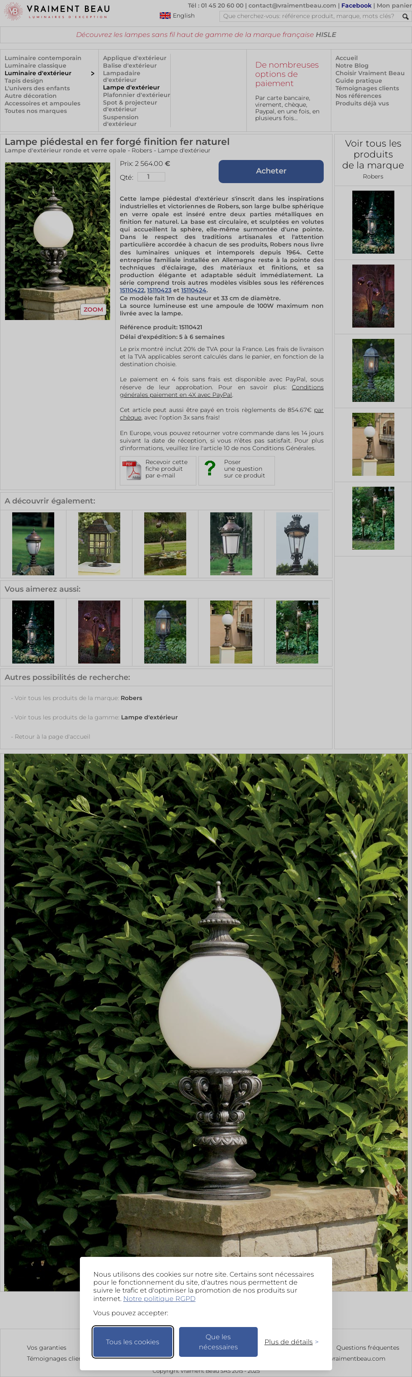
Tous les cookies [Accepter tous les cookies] (132, 1342)
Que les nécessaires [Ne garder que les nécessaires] (218, 1342)
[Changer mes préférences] (287, 1342)
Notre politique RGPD (159, 1299)
